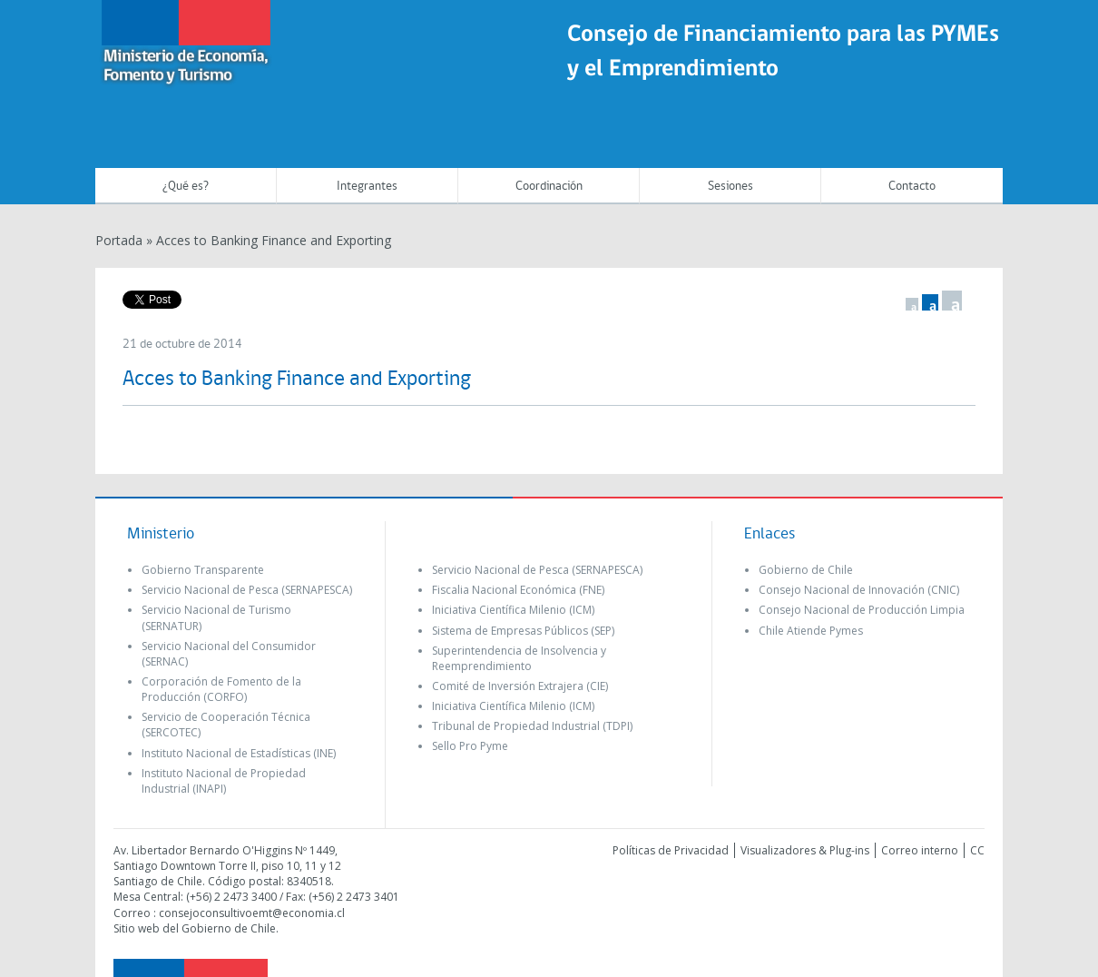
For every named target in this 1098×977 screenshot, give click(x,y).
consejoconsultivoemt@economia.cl (252, 913)
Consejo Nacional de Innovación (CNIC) (859, 589)
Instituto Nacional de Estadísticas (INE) (239, 753)
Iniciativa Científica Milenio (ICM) (513, 609)
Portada (118, 240)
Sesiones (730, 186)
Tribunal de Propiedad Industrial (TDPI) (532, 726)
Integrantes (367, 186)
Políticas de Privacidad (671, 850)
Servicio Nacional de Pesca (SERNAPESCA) (247, 589)
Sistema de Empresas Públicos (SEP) (523, 630)
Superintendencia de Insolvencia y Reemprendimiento (519, 658)
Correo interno (919, 850)
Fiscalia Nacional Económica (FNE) (518, 589)
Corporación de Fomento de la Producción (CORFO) (221, 689)
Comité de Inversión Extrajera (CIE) (520, 686)
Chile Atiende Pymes (811, 630)
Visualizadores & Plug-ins (804, 850)
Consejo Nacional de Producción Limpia (862, 609)
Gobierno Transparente (203, 569)
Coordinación (549, 186)
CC (977, 850)
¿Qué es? (185, 186)
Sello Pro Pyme (470, 746)
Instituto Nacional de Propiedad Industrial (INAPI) (224, 780)
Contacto (912, 186)
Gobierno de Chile (806, 569)
